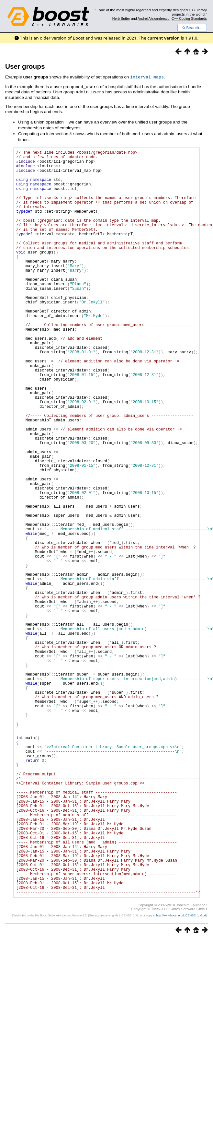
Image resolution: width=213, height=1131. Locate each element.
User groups (25, 66)
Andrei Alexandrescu (154, 18)
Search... (192, 28)
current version (163, 38)
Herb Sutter (121, 18)
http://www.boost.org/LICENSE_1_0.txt (181, 1073)
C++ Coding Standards (189, 18)
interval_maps (147, 77)
